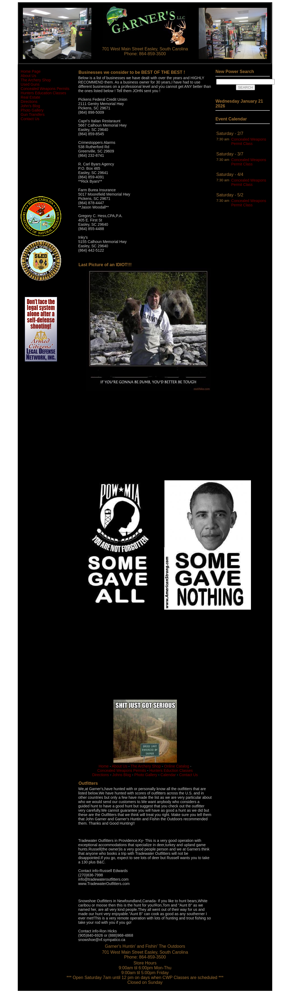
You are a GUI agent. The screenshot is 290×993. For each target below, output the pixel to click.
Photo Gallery (32, 110)
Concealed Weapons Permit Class (248, 141)
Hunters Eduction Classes (171, 770)
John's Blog (30, 106)
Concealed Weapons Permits (45, 88)
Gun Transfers (33, 114)
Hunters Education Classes (43, 93)
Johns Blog (121, 775)
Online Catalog (176, 766)
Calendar (168, 775)
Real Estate (30, 97)
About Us (28, 76)
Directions (29, 101)
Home (104, 766)
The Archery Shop (36, 80)
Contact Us (30, 119)
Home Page (31, 71)
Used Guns (30, 84)
